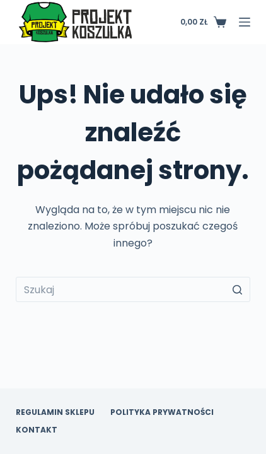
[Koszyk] (203, 22)
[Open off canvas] (244, 22)
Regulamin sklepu (55, 412)
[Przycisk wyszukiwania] (237, 289)
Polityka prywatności (162, 412)
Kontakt (36, 430)
